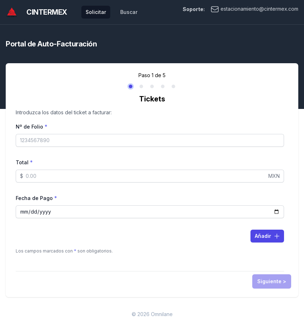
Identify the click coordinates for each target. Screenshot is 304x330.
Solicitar (96, 12)
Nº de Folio (31, 127)
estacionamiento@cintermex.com (254, 9)
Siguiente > (271, 281)
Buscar (128, 12)
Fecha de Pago (36, 198)
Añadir (267, 236)
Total (24, 162)
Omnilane (162, 314)
